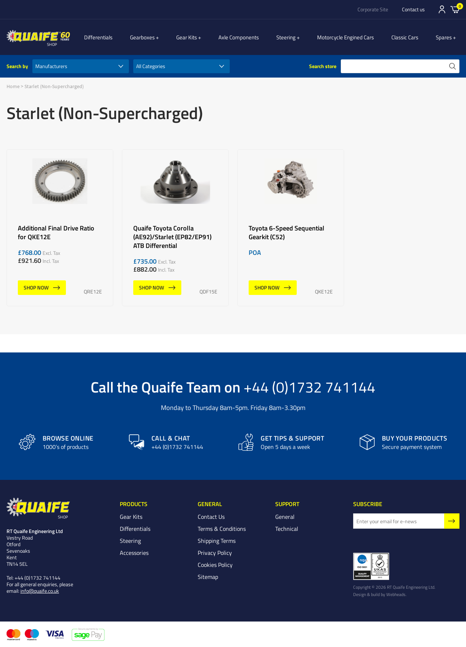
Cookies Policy (215, 565)
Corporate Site (373, 9)
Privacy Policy (215, 553)
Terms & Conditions (222, 529)
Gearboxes (158, 37)
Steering (294, 37)
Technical (286, 529)
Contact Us (211, 517)
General (285, 517)
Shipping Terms (217, 541)
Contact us (413, 9)
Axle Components (246, 37)
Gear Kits (198, 37)
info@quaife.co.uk (39, 591)
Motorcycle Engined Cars (349, 37)
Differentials (114, 37)
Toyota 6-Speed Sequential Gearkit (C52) (291, 228)
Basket (454, 9)
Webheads (396, 594)
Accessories (134, 553)
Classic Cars (408, 37)
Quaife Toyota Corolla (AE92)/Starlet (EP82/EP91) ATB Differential (175, 228)
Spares (448, 37)
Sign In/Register (442, 9)
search (452, 66)
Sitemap (208, 577)
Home (13, 86)
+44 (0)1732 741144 (309, 386)
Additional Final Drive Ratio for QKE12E (60, 228)
